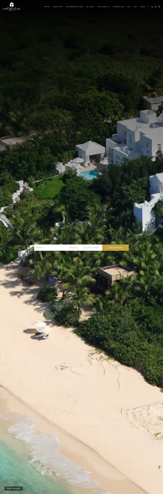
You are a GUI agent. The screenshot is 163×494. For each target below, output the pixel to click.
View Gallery (13, 488)
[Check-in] (45, 248)
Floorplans (118, 6)
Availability (103, 6)
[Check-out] (69, 248)
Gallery (90, 6)
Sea (129, 6)
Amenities (58, 6)
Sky (135, 6)
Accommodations (74, 6)
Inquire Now (115, 247)
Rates (47, 6)
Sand (142, 6)
